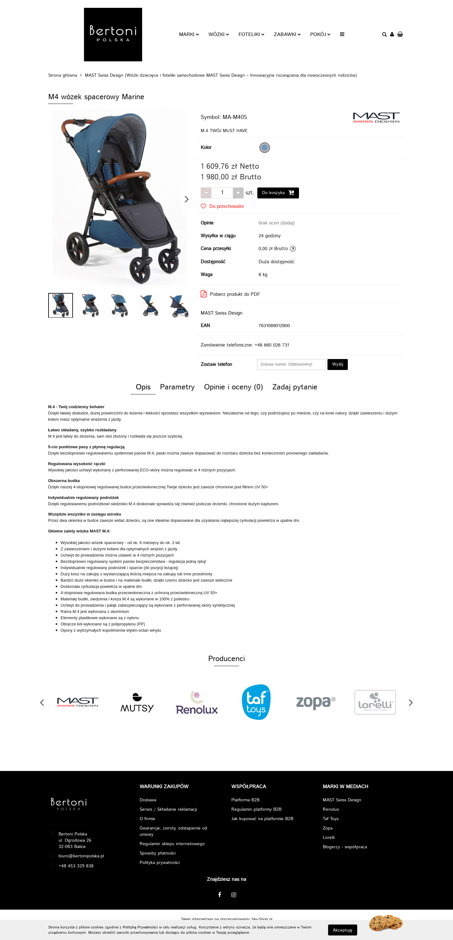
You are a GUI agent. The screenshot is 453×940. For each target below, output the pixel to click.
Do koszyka (278, 192)
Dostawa (148, 800)
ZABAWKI (287, 34)
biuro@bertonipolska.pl (81, 856)
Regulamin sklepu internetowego (172, 844)
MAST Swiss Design (221, 313)
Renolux (331, 809)
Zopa (327, 828)
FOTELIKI (252, 34)
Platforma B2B (245, 800)
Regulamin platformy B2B (256, 809)
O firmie (147, 819)
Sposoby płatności (158, 853)
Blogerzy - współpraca (345, 847)
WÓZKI (218, 34)
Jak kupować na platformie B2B (262, 819)
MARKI (189, 34)
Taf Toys (330, 819)
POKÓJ (320, 34)
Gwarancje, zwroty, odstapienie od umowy (173, 831)
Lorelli (329, 838)
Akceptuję (343, 930)
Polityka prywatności (160, 863)
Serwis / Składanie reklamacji (168, 809)
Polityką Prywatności (140, 927)
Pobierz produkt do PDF (230, 294)
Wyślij (337, 364)
